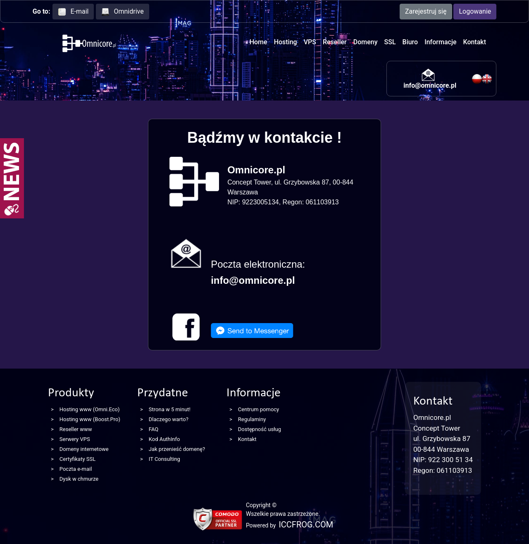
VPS (310, 42)
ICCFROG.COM (306, 525)
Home (258, 42)
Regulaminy (252, 419)
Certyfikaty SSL (77, 459)
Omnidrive (122, 11)
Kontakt (474, 42)
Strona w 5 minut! (170, 409)
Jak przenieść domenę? (177, 449)
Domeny (365, 42)
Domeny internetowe (84, 449)
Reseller (335, 42)
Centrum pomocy (258, 409)
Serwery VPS (75, 439)
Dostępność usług (259, 429)
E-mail (73, 11)
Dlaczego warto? (168, 419)
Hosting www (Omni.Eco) (90, 409)
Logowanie (475, 11)
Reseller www (76, 429)
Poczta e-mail (76, 469)
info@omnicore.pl (429, 85)
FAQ (153, 429)
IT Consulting (164, 459)
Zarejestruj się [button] (426, 11)
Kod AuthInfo (164, 439)
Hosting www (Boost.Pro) (90, 419)
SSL (390, 42)
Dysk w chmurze (79, 479)
